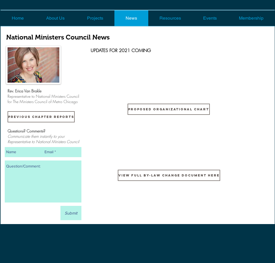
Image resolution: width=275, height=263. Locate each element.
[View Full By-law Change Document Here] (169, 175)
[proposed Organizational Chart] (169, 109)
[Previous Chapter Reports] (41, 116)
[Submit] (70, 213)
